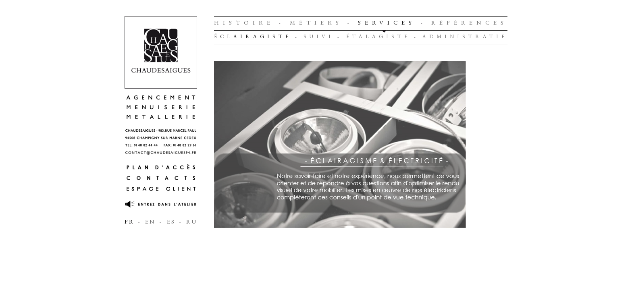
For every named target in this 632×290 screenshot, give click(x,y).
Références (469, 22)
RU (191, 221)
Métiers (316, 22)
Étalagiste (378, 36)
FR (129, 221)
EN (150, 221)
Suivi (319, 36)
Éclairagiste (252, 36)
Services (387, 22)
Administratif (464, 36)
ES (171, 221)
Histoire (244, 22)
